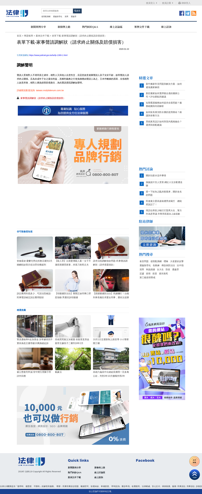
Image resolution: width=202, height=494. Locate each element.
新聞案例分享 (38, 27)
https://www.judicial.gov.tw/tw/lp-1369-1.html (48, 55)
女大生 (160, 269)
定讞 (142, 273)
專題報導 (28, 36)
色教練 (156, 265)
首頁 (19, 36)
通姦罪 (73, 16)
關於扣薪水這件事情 (156, 175)
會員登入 (152, 3)
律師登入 (184, 3)
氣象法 (58, 372)
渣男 (66, 16)
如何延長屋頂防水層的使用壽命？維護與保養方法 (164, 114)
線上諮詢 (166, 27)
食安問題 (144, 261)
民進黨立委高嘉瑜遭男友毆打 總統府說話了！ (164, 203)
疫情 (148, 273)
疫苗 (154, 273)
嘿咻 (166, 261)
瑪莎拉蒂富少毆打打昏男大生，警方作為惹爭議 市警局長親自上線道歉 (164, 212)
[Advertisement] (73, 206)
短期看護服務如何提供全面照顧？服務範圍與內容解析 (164, 104)
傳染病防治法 (168, 265)
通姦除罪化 (57, 16)
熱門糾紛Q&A (90, 27)
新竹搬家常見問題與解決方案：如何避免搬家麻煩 (164, 85)
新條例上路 (64, 27)
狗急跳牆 (150, 269)
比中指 (180, 265)
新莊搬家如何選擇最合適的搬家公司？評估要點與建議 (163, 95)
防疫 (168, 269)
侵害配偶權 (45, 16)
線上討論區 (116, 27)
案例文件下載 (141, 27)
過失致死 (163, 273)
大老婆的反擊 (177, 261)
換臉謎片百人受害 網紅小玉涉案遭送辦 (164, 184)
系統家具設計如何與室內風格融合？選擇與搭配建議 (164, 123)
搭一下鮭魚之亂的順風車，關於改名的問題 (164, 193)
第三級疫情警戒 (147, 277)
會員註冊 (168, 3)
